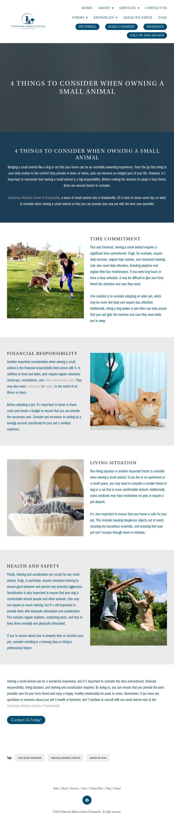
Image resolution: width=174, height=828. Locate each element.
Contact (117, 788)
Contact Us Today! (26, 720)
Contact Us (156, 8)
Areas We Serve (138, 18)
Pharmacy (155, 27)
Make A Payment (121, 27)
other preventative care (59, 380)
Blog (108, 788)
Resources (105, 18)
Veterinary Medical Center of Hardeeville (34, 197)
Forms (84, 788)
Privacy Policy (96, 788)
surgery (49, 386)
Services (74, 788)
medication (34, 386)
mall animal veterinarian (29, 758)
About (106, 8)
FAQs (162, 18)
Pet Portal (87, 27)
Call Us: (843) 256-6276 (147, 35)
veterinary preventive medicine (65, 758)
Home (87, 8)
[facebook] (87, 800)
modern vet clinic (98, 758)
